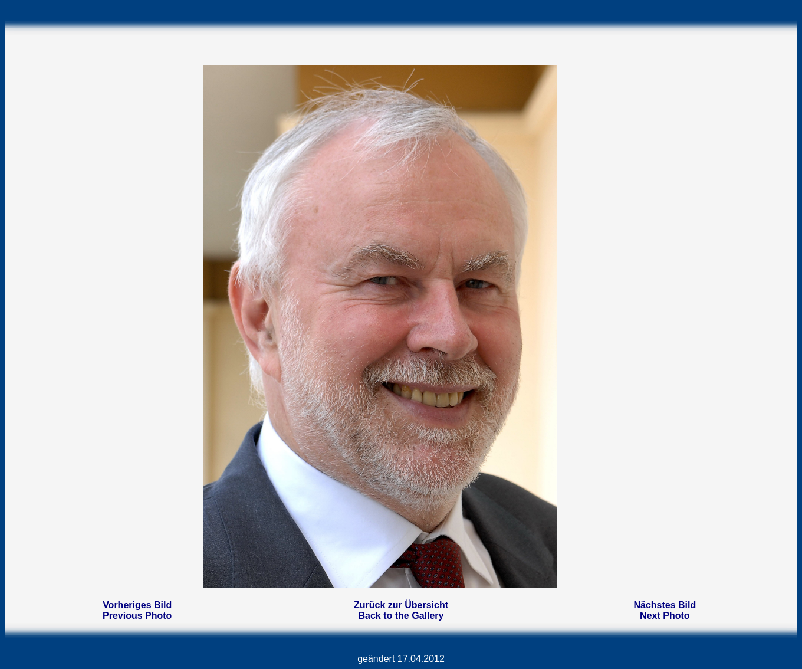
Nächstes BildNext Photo (664, 610)
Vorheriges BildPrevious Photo (137, 610)
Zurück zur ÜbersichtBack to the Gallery (401, 610)
